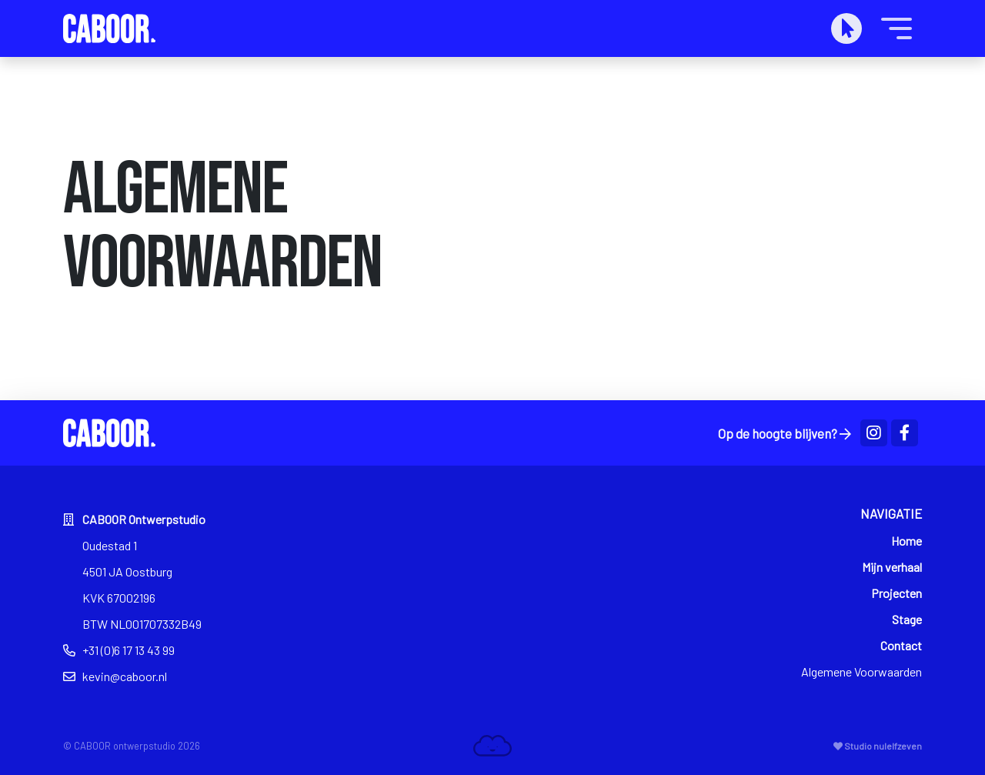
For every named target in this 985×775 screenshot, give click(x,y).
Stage (907, 619)
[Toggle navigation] (896, 28)
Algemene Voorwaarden (861, 671)
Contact (901, 645)
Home (906, 540)
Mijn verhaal (892, 567)
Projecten (896, 593)
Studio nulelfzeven (877, 745)
